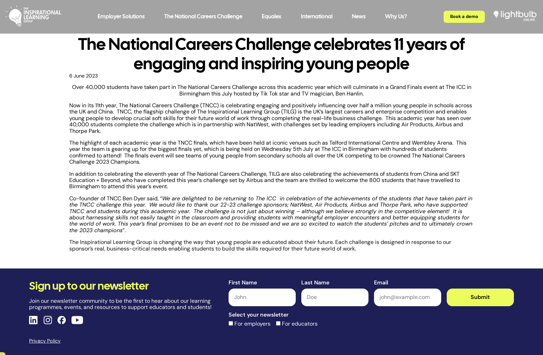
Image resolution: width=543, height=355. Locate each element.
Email (381, 282)
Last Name (315, 282)
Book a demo (464, 16)
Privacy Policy (45, 341)
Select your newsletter (258, 314)
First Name (243, 282)
